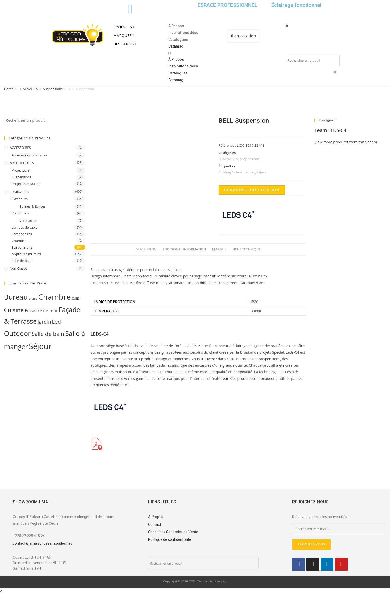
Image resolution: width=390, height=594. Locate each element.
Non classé (18, 268)
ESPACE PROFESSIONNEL (227, 5)
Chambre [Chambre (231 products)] (54, 297)
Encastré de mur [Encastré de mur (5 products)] (41, 310)
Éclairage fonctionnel (296, 5)
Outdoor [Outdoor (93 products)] (17, 333)
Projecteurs (21, 170)
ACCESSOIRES (20, 147)
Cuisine (224, 172)
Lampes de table (25, 227)
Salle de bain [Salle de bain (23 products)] (48, 333)
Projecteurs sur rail (27, 183)
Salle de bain (22, 260)
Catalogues (178, 39)
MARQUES (124, 35)
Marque (219, 249)
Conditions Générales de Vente (173, 532)
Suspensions (53, 89)
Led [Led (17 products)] (56, 321)
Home (9, 89)
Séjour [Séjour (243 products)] (40, 346)
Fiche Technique (246, 249)
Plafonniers (21, 213)
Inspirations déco (183, 32)
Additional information (184, 249)
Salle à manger (243, 172)
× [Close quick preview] (1, 590)
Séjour (262, 172)
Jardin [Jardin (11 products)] (44, 322)
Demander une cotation (252, 189)
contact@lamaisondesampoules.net (42, 543)
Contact (154, 524)
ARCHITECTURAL (23, 162)
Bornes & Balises (33, 206)
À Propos (176, 26)
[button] (195, 53)
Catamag (176, 46)
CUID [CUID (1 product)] (75, 298)
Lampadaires (22, 234)
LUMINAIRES (28, 89)
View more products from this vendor (345, 142)
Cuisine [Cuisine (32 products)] (14, 310)
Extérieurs (20, 199)
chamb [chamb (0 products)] (33, 298)
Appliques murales (26, 254)
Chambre (19, 240)
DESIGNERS (125, 44)
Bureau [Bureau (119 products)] (16, 297)
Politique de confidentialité (169, 539)
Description (145, 249)
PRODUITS (124, 26)
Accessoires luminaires (29, 155)
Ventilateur (28, 220)
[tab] (146, 249)
